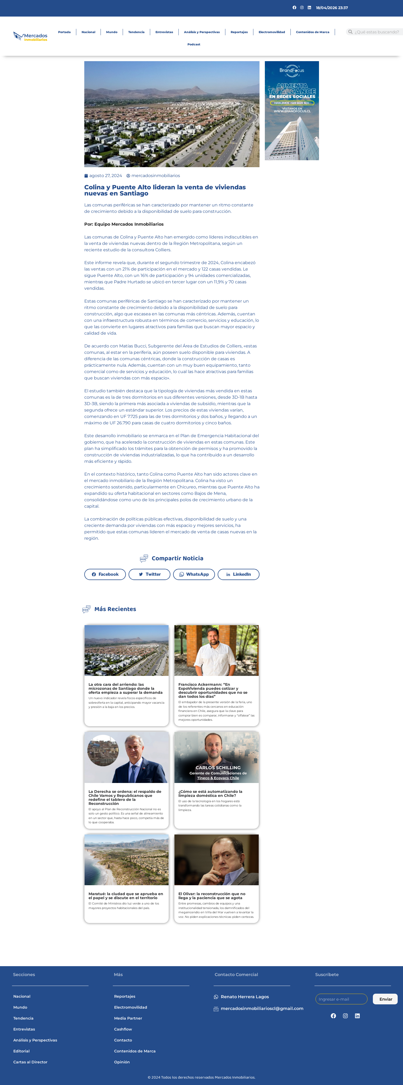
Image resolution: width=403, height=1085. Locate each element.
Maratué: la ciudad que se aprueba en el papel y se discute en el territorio (126, 895)
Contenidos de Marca (312, 32)
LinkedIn (242, 574)
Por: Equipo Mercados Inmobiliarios (124, 224)
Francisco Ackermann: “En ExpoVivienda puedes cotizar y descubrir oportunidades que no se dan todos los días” (213, 690)
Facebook (109, 574)
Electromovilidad (272, 32)
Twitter (153, 574)
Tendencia (136, 32)
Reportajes (239, 32)
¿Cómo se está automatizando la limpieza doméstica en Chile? (210, 793)
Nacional (88, 32)
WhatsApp (197, 574)
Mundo (111, 32)
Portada (64, 32)
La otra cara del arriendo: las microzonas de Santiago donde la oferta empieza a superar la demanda (126, 688)
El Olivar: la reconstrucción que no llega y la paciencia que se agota (211, 895)
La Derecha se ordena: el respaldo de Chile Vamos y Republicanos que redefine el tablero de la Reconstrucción (125, 797)
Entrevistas (164, 32)
